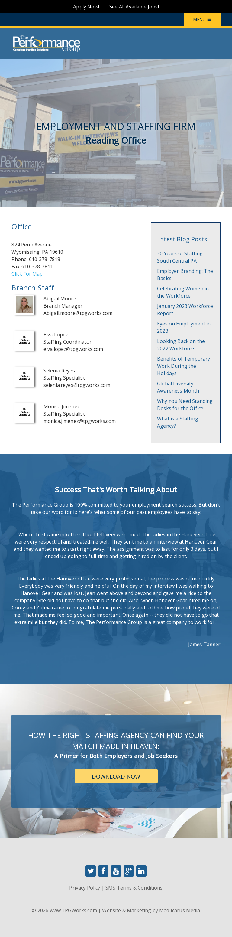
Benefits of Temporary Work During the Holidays (183, 366)
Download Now (116, 776)
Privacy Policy (84, 887)
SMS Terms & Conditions (134, 887)
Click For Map (27, 273)
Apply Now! (86, 6)
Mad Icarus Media (179, 910)
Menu (202, 20)
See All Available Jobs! (134, 6)
